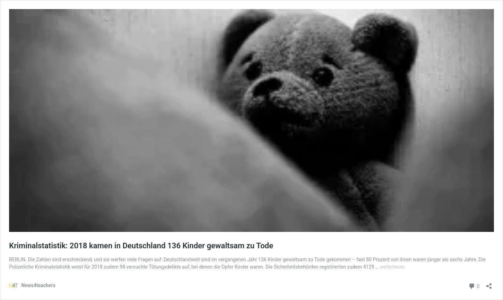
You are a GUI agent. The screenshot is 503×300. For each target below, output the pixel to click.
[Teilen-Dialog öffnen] (489, 283)
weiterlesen (392, 267)
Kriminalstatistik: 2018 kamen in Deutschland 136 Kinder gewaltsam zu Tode (141, 245)
